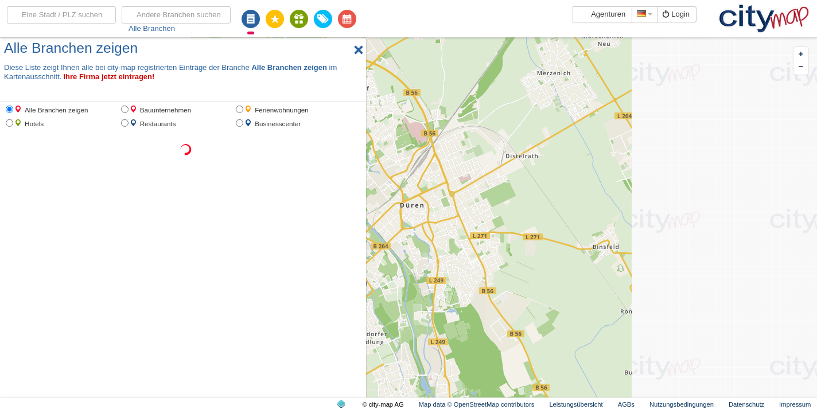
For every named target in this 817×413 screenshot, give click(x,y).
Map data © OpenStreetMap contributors (477, 404)
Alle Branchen (152, 28)
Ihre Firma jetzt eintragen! (108, 76)
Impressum (795, 404)
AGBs (626, 404)
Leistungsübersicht (575, 404)
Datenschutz (746, 404)
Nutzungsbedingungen (681, 404)
